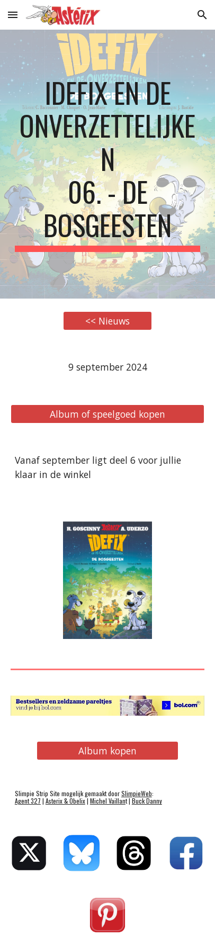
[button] (12, 14)
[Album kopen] (107, 751)
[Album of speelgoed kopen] (107, 414)
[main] (107, 164)
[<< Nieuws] (107, 321)
